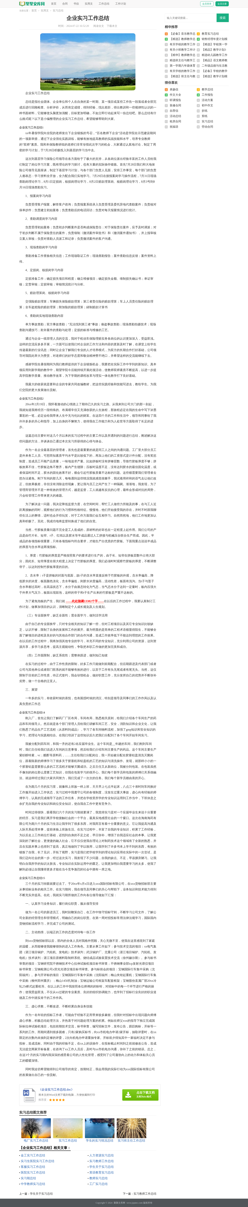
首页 (53, 3)
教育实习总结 (210, 33)
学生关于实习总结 (101, 1166)
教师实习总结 (98, 1178)
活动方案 (207, 100)
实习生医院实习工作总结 (37, 1161)
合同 (65, 3)
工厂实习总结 (98, 1184)
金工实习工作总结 (33, 1155)
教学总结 (207, 89)
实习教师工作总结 (101, 1161)
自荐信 (174, 110)
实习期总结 (28, 1178)
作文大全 (175, 94)
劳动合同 (207, 126)
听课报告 (175, 100)
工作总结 (104, 3)
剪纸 (204, 116)
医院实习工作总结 (33, 1172)
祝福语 (174, 126)
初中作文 (207, 105)
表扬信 (174, 89)
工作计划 (120, 3)
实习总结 (58, 10)
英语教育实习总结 (101, 1172)
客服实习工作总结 (33, 1166)
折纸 (204, 110)
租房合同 (175, 121)
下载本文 (112, 26)
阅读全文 (98, 26)
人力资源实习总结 (101, 1155)
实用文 (89, 3)
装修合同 (175, 105)
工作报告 (207, 94)
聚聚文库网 (119, 1202)
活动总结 (175, 116)
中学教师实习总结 (33, 1184)
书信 (76, 3)
